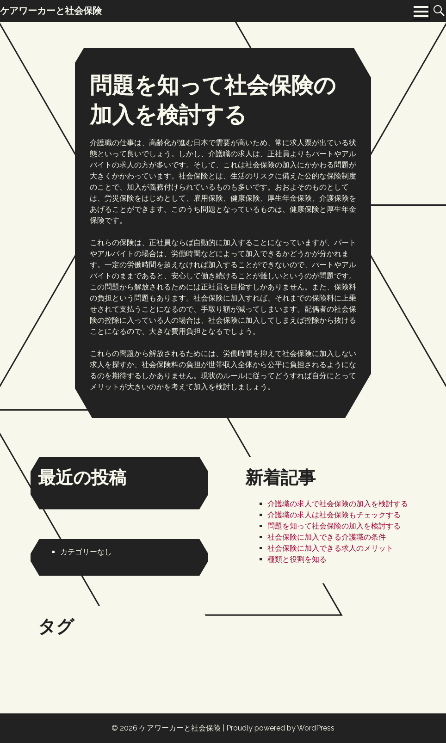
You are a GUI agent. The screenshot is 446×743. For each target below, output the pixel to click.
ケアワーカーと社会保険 (180, 728)
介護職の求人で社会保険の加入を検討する (337, 503)
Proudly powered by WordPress (280, 728)
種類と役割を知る (297, 559)
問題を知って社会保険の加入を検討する (334, 526)
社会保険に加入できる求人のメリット (330, 548)
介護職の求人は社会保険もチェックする (334, 514)
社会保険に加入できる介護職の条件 (326, 537)
